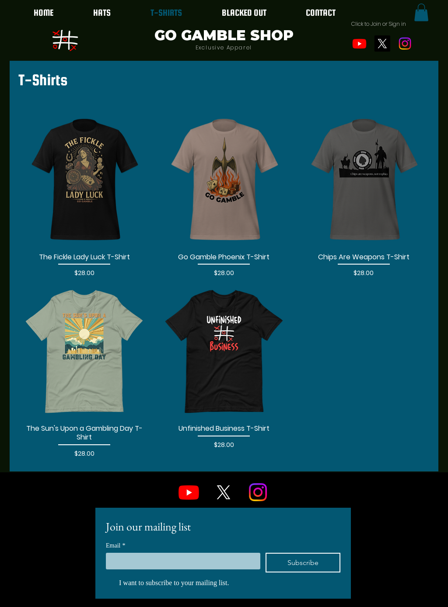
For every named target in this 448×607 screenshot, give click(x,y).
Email (115, 545)
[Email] (180, 561)
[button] (378, 24)
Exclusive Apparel (224, 47)
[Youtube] (359, 43)
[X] (382, 43)
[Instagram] (405, 43)
